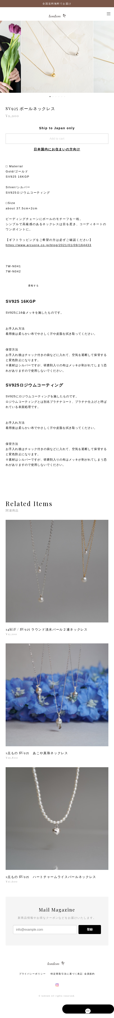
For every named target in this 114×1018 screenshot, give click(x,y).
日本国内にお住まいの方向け (57, 149)
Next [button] (107, 56)
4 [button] (58, 96)
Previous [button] (6, 56)
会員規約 (89, 974)
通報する (33, 285)
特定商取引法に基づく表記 (67, 974)
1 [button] (50, 96)
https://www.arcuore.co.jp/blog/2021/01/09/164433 (48, 245)
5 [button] (61, 96)
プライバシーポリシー (32, 974)
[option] (57, 57)
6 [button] (64, 96)
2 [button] (53, 96)
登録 (90, 929)
